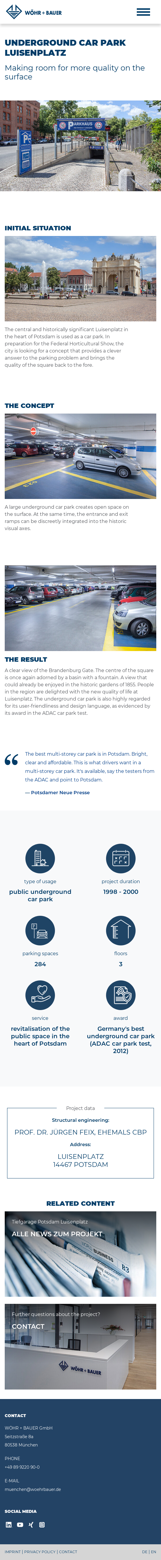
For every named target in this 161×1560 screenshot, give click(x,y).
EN (153, 1552)
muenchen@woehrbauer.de (33, 1489)
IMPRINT (13, 1552)
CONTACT (68, 1552)
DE (144, 1552)
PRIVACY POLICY (40, 1552)
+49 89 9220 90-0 (22, 1467)
